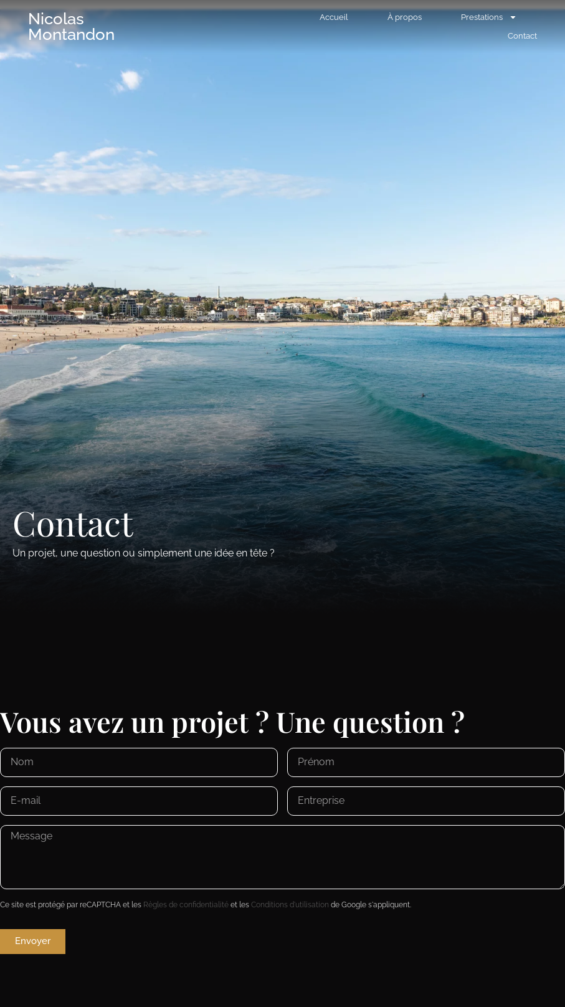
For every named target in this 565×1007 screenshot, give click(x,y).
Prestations (489, 17)
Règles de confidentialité (186, 904)
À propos (404, 17)
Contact (522, 36)
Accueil (334, 17)
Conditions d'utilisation (290, 904)
